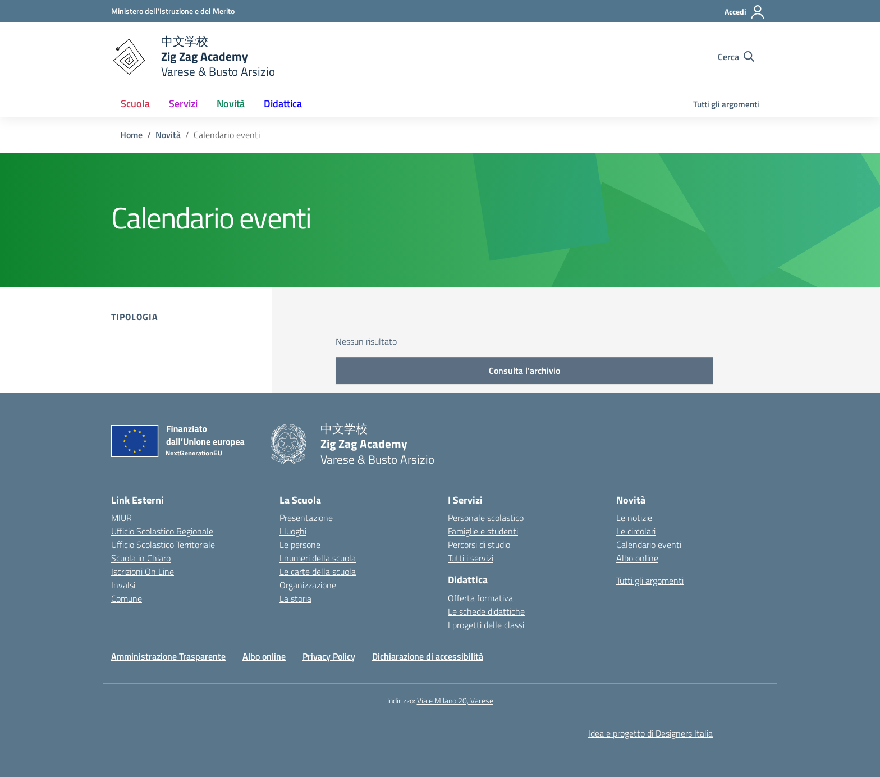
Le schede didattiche (486, 611)
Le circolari (636, 531)
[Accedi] (745, 12)
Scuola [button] (135, 103)
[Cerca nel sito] (736, 56)
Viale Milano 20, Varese (455, 700)
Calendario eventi (648, 544)
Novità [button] (231, 103)
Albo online (637, 558)
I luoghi (292, 531)
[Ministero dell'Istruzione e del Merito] (173, 11)
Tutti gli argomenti (726, 104)
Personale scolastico (486, 517)
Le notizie (634, 517)
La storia (295, 598)
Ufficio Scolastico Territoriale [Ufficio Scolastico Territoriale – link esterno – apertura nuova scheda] (163, 544)
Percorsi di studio (479, 544)
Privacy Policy (328, 656)
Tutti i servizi (470, 558)
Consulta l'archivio (524, 370)
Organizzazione (307, 585)
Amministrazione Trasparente (168, 656)
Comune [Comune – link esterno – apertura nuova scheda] (126, 598)
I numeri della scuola (317, 558)
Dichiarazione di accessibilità (427, 656)
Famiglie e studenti (483, 531)
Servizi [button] (183, 103)
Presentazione (306, 517)
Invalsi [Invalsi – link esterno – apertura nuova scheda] (123, 585)
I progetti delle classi (486, 625)
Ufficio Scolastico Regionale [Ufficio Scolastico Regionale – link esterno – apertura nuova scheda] (162, 531)
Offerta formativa (480, 598)
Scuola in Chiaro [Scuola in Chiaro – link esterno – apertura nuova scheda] (141, 558)
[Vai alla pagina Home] (131, 134)
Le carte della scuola (317, 571)
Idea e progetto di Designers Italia (650, 733)
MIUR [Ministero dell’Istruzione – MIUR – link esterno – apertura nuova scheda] (121, 517)
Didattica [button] (283, 103)
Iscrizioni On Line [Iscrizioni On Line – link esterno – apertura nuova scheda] (142, 571)
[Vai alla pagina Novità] (168, 134)
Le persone (299, 544)
